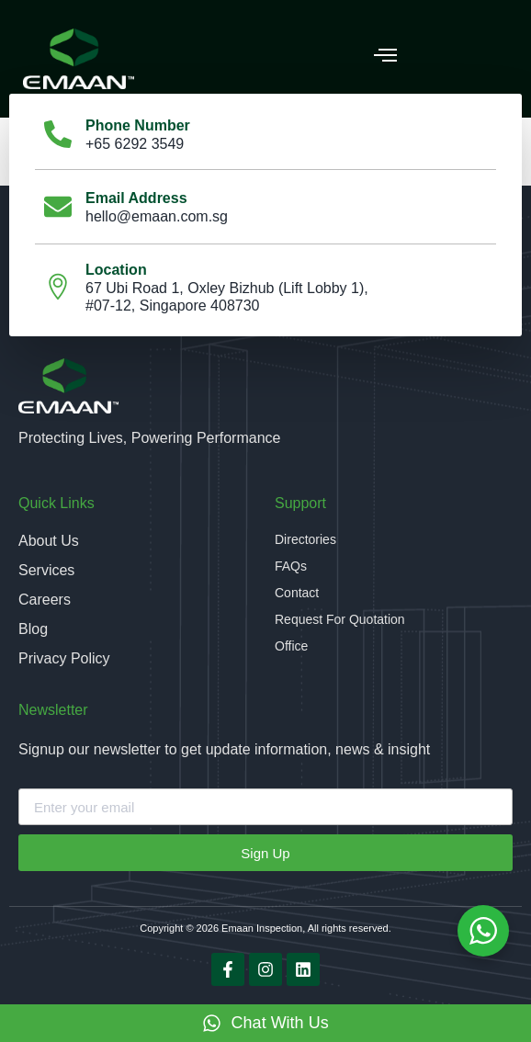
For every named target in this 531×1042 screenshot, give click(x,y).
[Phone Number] (58, 134)
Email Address (136, 198)
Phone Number (137, 125)
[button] (385, 54)
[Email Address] (58, 207)
